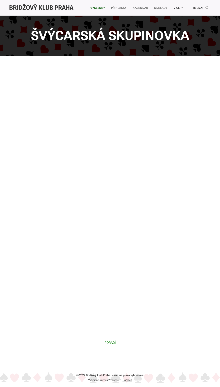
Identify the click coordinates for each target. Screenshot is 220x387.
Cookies (127, 379)
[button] (200, 8)
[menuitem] (98, 8)
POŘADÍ (110, 342)
